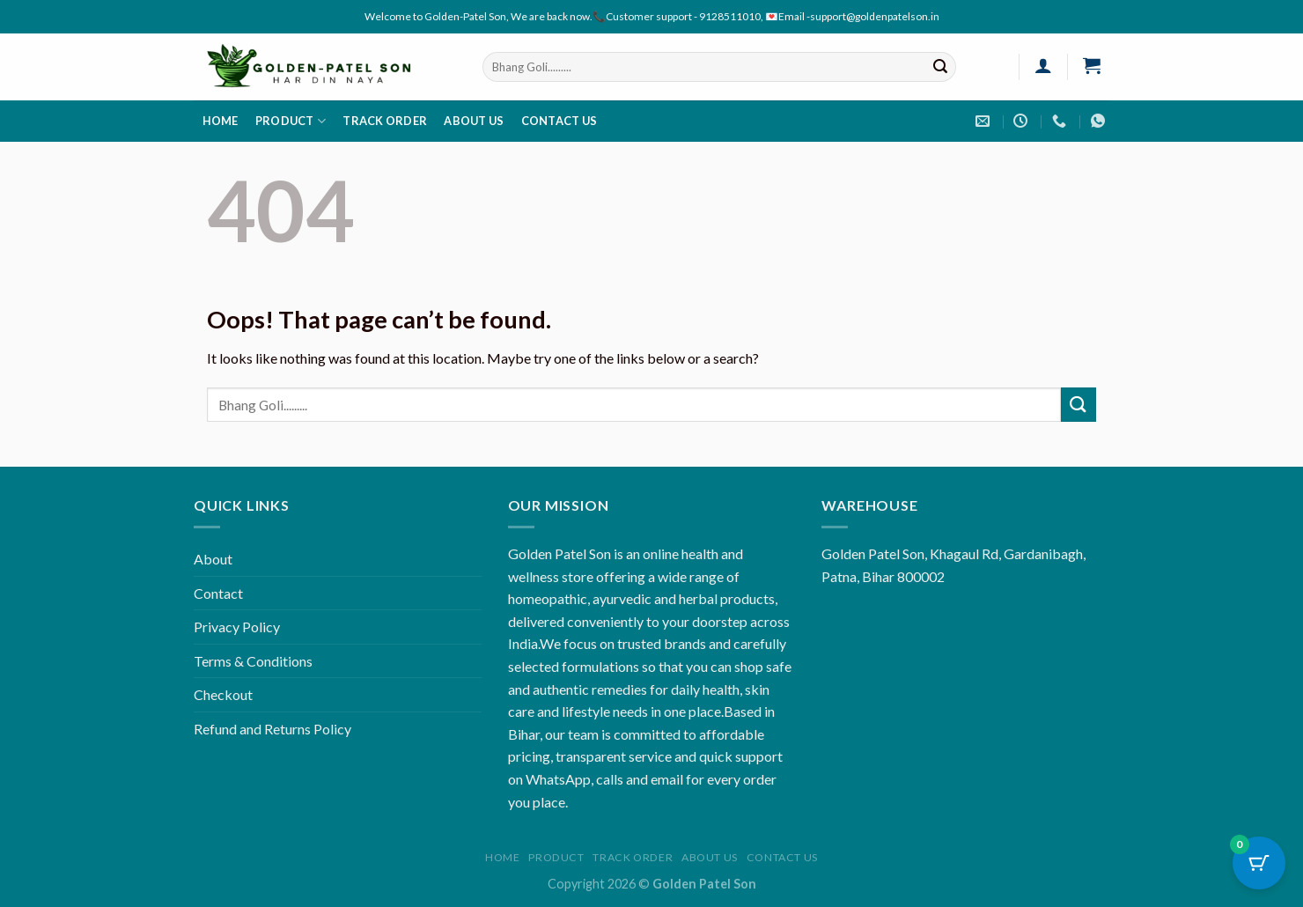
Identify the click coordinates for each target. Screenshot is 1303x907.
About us (474, 121)
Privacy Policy (237, 626)
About (213, 558)
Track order (384, 121)
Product (290, 121)
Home (220, 121)
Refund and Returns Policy (272, 728)
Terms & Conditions (253, 661)
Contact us (559, 121)
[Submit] (940, 67)
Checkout (223, 694)
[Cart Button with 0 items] (1259, 863)
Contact (218, 593)
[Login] (1043, 65)
